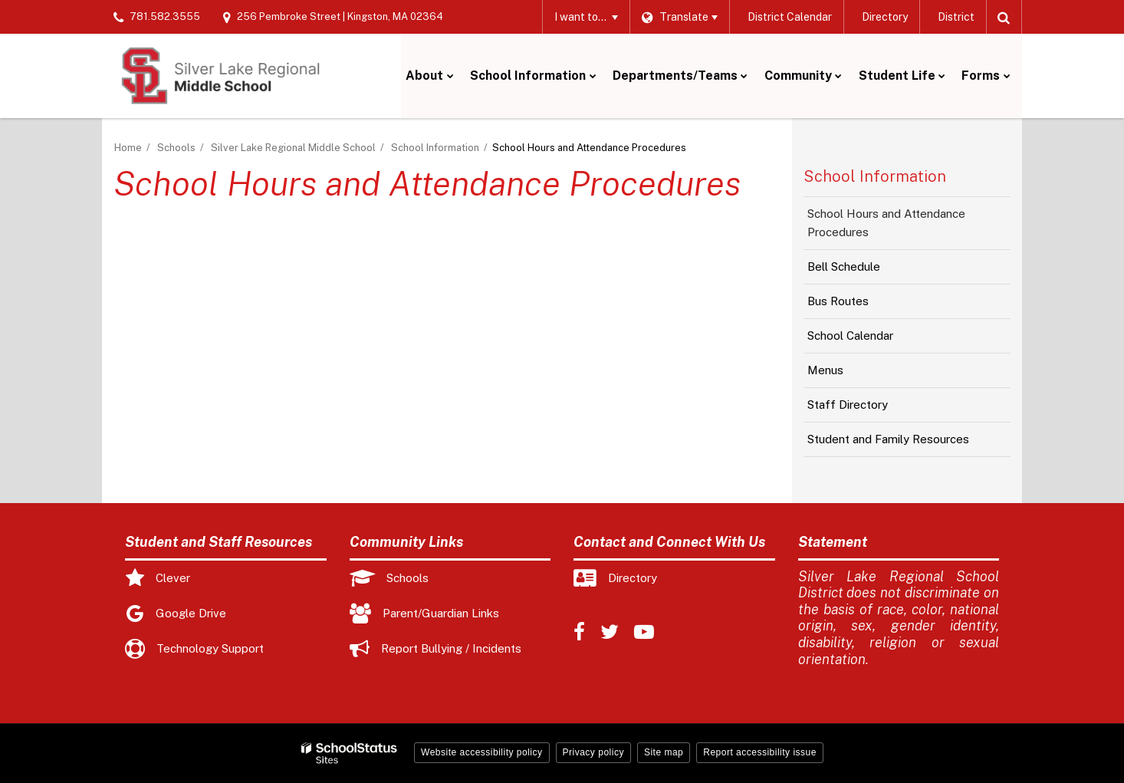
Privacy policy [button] (593, 752)
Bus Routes (859, 305)
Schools (176, 147)
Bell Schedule (865, 271)
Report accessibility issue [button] (760, 752)
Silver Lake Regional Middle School (293, 147)
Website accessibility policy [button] (482, 752)
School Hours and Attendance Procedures (886, 223)
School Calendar (871, 340)
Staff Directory (847, 404)
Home (128, 147)
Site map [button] (663, 752)
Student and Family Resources (888, 439)
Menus (846, 374)
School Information (435, 147)
